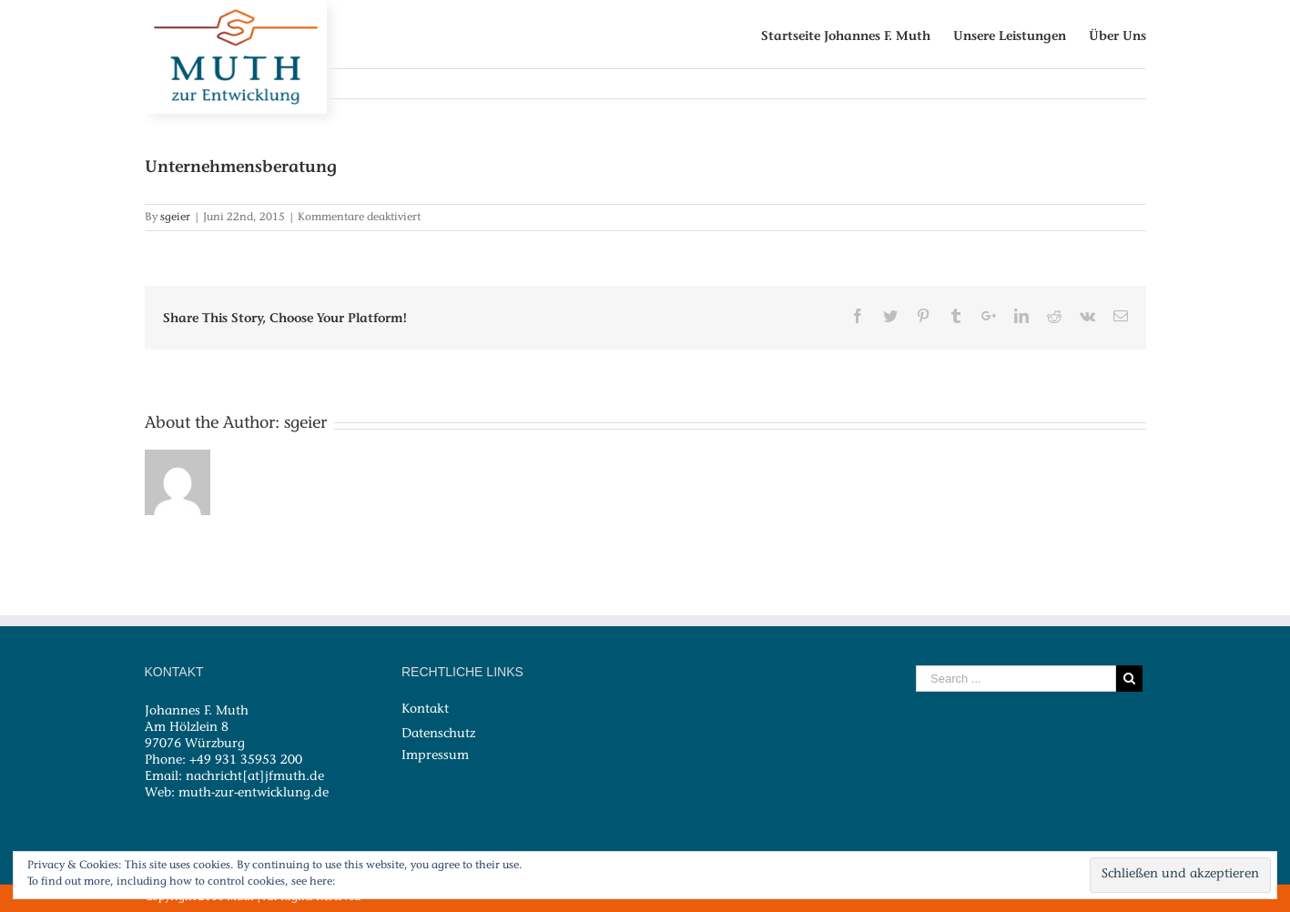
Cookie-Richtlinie (383, 882)
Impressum (435, 755)
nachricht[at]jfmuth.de (255, 777)
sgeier (175, 217)
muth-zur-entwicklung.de (253, 793)
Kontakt (425, 710)
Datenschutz (438, 733)
